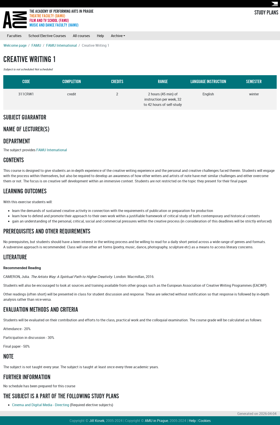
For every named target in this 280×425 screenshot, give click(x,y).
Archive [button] (116, 35)
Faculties (14, 35)
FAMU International (61, 45)
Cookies (204, 420)
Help (100, 35)
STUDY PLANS (266, 13)
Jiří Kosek (96, 420)
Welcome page (15, 45)
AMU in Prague (156, 420)
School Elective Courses (47, 35)
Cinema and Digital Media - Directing (40, 404)
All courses (81, 35)
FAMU (36, 45)
